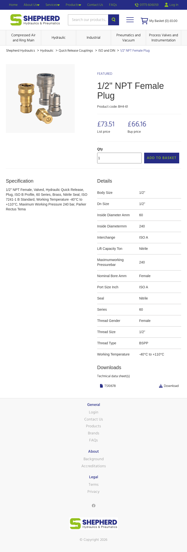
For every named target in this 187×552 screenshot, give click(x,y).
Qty (100, 149)
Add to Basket (162, 158)
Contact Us (95, 5)
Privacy (93, 492)
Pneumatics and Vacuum (128, 37)
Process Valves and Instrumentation (163, 37)
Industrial (93, 37)
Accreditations (93, 466)
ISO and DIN (107, 50)
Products (73, 5)
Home (13, 5)
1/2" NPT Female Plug (135, 50)
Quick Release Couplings (76, 50)
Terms (94, 485)
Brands (93, 433)
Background (94, 459)
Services (53, 5)
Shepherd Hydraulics (21, 50)
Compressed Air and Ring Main (23, 37)
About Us (31, 5)
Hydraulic (58, 37)
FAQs (113, 5)
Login (93, 412)
